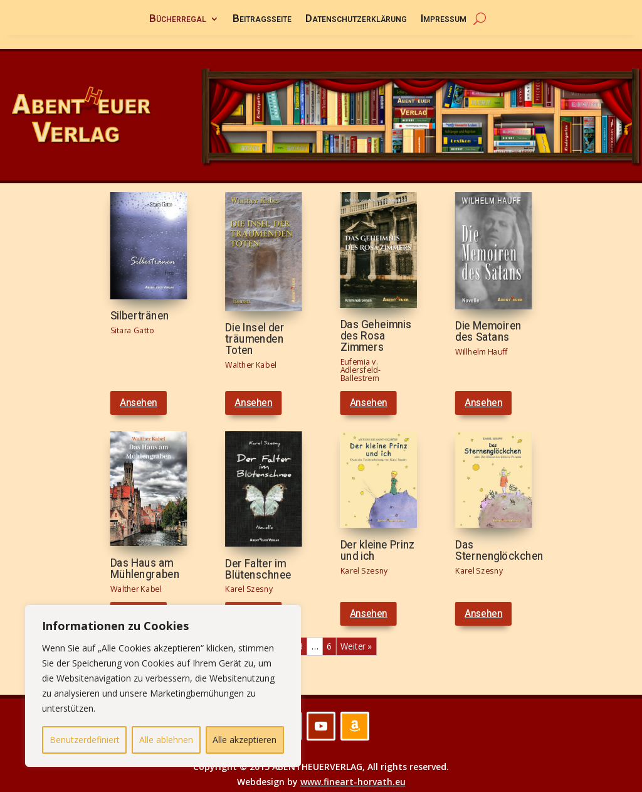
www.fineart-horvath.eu (353, 768)
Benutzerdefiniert (85, 740)
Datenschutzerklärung (356, 20)
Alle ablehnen (166, 740)
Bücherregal (177, 20)
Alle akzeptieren (244, 740)
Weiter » (356, 633)
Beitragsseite (262, 20)
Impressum (443, 20)
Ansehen (138, 389)
